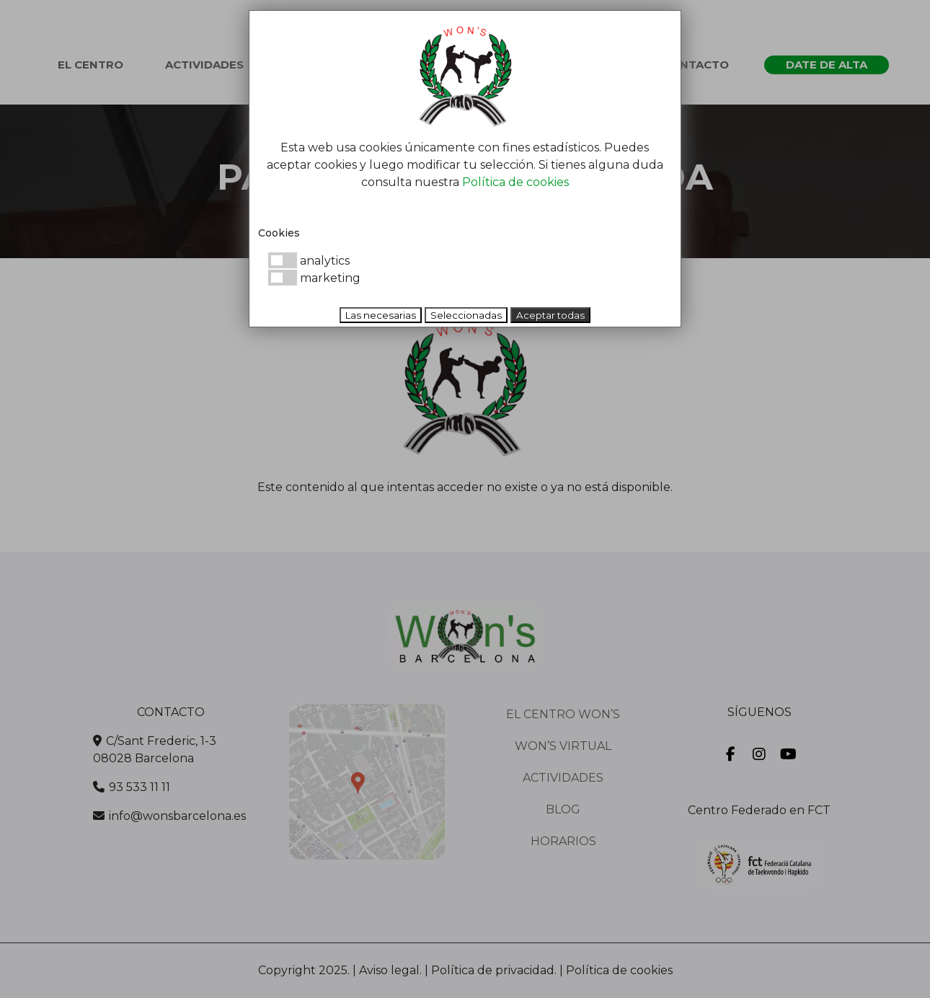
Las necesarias (380, 315)
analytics (309, 261)
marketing (314, 278)
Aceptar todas (550, 315)
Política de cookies (515, 182)
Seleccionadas (466, 315)
